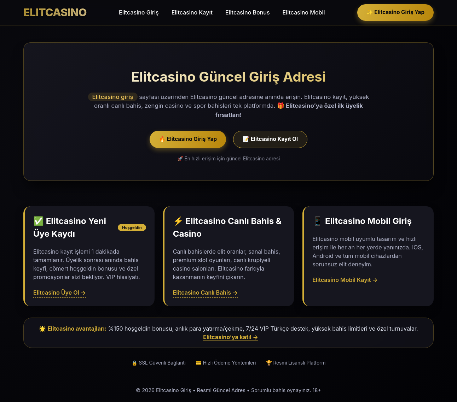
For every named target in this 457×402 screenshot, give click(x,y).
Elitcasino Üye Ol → (59, 292)
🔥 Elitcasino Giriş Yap (188, 139)
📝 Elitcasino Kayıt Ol (270, 139)
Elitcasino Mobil (304, 12)
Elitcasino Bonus (247, 12)
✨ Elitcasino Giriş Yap (395, 12)
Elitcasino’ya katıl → (230, 337)
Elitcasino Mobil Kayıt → (344, 279)
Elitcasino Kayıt (192, 12)
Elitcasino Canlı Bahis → (205, 292)
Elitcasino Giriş (139, 12)
